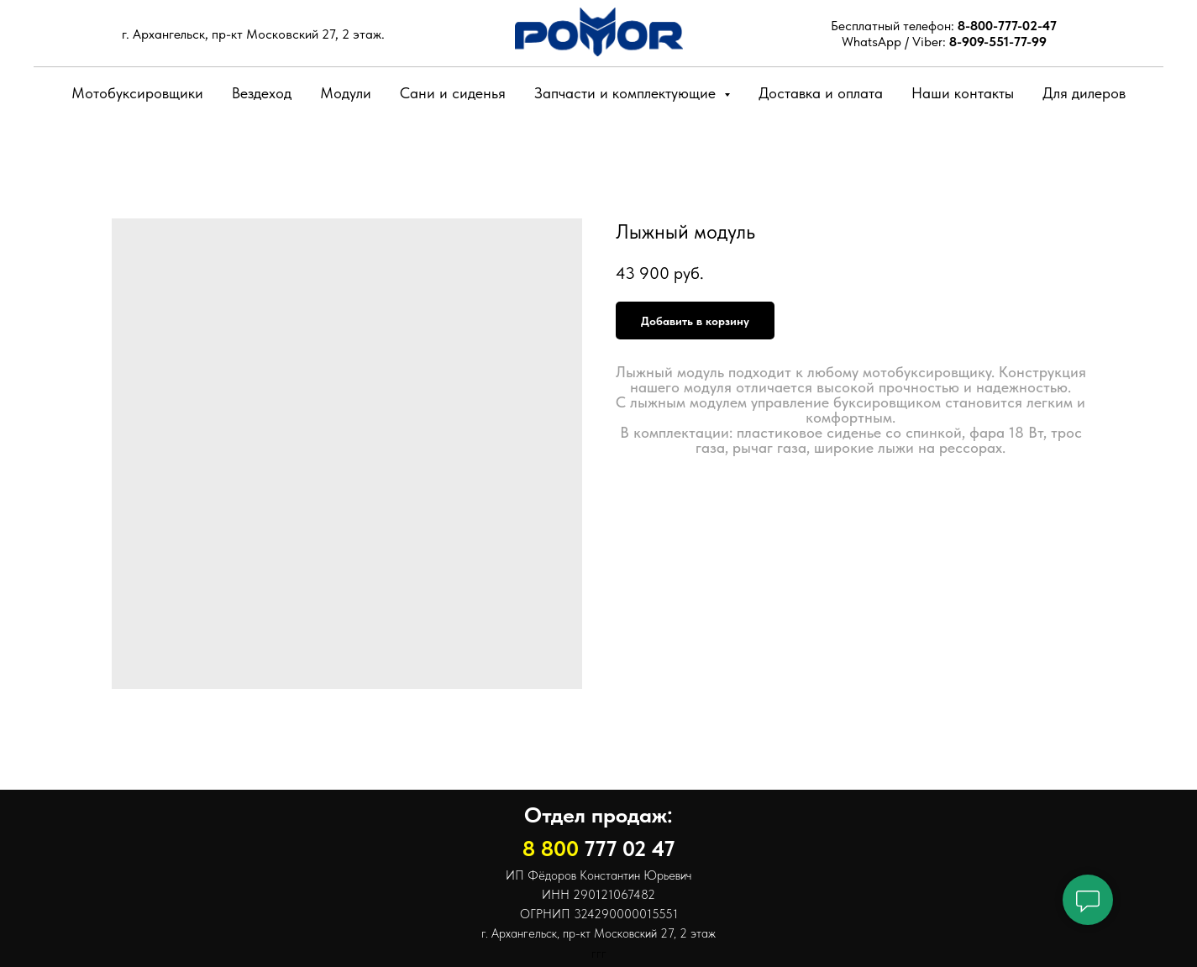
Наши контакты (962, 93)
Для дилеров (1084, 93)
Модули (345, 93)
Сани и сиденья (453, 93)
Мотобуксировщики (137, 93)
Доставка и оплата (821, 93)
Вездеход (261, 93)
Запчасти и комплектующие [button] (627, 93)
